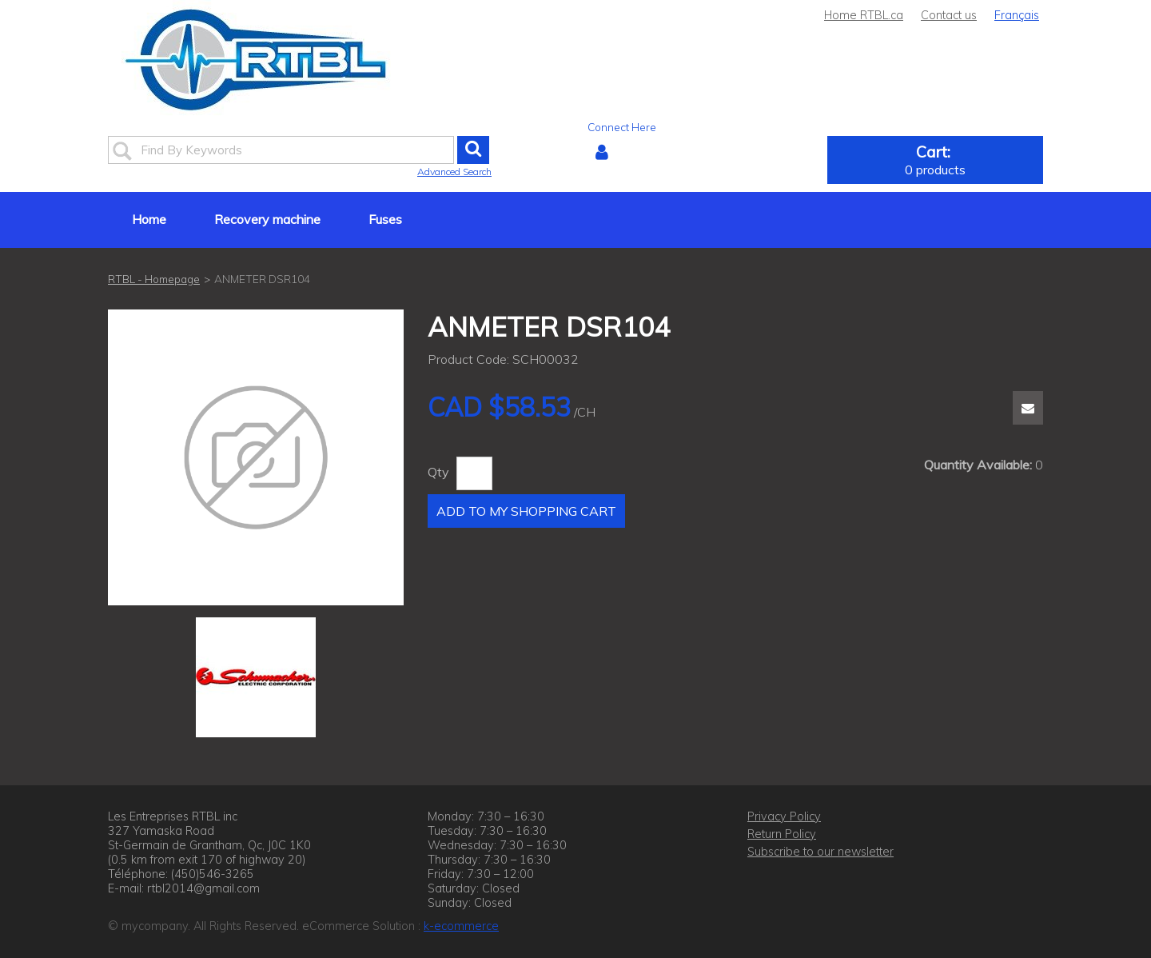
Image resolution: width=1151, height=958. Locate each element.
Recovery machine (267, 219)
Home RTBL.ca (863, 15)
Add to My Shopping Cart (526, 511)
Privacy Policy (784, 816)
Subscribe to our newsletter (820, 851)
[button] (935, 160)
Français (1016, 15)
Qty (438, 472)
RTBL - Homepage (154, 278)
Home (149, 219)
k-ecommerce (461, 926)
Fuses (385, 219)
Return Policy (781, 834)
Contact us (949, 15)
